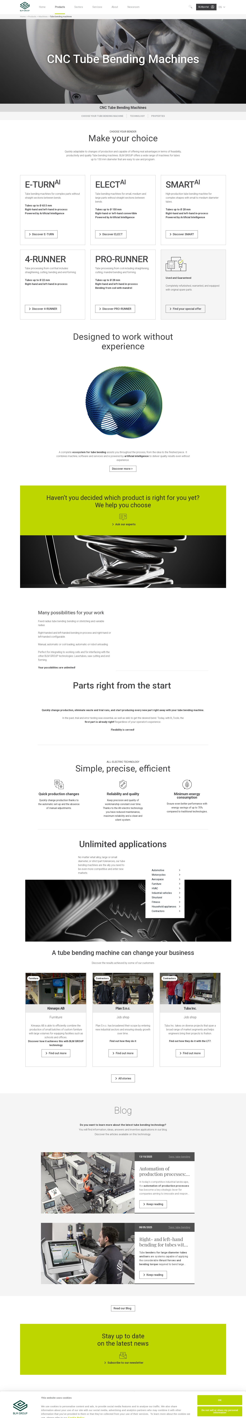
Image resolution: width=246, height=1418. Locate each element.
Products (32, 16)
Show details (48, 1411)
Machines (43, 16)
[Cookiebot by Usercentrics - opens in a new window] (20, 1412)
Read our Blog (122, 1308)
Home (23, 16)
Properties (158, 116)
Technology (137, 116)
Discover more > (122, 468)
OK (220, 1385)
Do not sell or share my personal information (220, 1396)
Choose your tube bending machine (102, 116)
